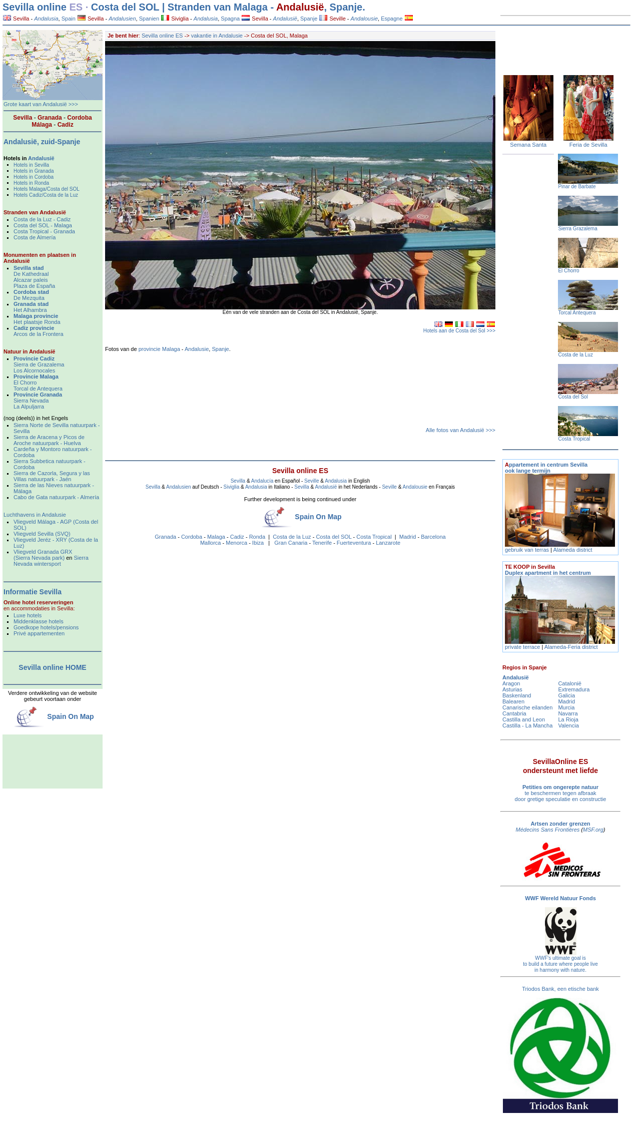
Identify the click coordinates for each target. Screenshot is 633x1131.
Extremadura (573, 689)
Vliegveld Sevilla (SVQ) (42, 534)
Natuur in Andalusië (30, 351)
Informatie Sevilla (33, 592)
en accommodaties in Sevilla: (39, 605)
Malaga (216, 537)
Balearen (513, 701)
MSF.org (593, 830)
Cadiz (237, 537)
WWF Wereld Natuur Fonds (560, 898)
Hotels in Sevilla (31, 165)
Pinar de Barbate (576, 186)
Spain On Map (318, 517)
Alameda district (572, 550)
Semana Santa (528, 145)
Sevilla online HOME (52, 667)
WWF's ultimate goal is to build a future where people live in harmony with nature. (560, 964)
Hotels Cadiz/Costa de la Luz (46, 195)
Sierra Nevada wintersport (51, 561)
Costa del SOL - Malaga (43, 225)
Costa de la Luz (292, 537)
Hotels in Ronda (31, 183)
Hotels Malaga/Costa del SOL (47, 189)
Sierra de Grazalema (39, 364)
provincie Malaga (159, 349)
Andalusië (300, 7)
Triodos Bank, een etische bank (560, 989)
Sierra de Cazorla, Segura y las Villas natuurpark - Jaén (52, 476)
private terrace (523, 647)
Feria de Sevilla (588, 145)
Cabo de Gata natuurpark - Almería (56, 497)
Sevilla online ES (162, 36)
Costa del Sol (572, 397)
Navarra (567, 713)
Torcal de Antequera (38, 389)
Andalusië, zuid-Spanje (42, 142)
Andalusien (178, 487)
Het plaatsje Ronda (37, 322)
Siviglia (175, 19)
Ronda (257, 537)
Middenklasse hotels (39, 621)
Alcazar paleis (31, 280)
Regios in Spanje (524, 667)
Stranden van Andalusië (35, 212)
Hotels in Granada (34, 171)
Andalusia (336, 481)
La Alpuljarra (29, 407)
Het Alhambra (30, 310)
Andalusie (197, 349)
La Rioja (568, 719)
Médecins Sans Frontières (548, 830)
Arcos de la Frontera (39, 334)
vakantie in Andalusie (217, 36)
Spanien (149, 19)
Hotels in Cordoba (34, 177)
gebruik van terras (527, 550)
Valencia (568, 725)
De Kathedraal (31, 274)
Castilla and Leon (523, 719)
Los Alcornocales (34, 370)
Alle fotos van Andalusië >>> (460, 430)
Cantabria (514, 713)
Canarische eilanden (527, 707)
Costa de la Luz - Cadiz (42, 219)
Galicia (566, 695)
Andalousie (415, 487)
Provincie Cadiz (34, 358)
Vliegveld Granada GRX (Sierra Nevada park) (43, 555)
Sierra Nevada (31, 401)
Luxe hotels (28, 615)
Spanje (308, 19)
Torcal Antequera (576, 312)
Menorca (236, 543)
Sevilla (16, 19)
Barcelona (433, 537)
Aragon (511, 683)
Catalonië (569, 683)
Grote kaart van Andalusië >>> (41, 104)
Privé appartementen (39, 633)
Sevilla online (35, 7)
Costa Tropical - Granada (44, 231)
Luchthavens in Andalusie (35, 515)
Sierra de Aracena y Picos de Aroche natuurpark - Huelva (49, 440)
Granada (165, 537)
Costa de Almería (35, 237)
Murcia (566, 707)
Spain (69, 19)
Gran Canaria (290, 543)
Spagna (230, 19)
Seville (332, 19)
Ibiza (258, 543)
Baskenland (516, 695)
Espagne (391, 19)
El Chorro (25, 383)
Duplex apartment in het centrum (548, 570)
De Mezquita (29, 298)
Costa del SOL (333, 537)
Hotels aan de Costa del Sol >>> (459, 330)
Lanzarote (388, 543)
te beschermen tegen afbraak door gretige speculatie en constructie (560, 793)
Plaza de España (34, 286)
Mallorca (210, 543)
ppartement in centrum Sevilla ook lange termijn (546, 468)
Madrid (407, 537)
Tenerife (322, 543)
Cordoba (191, 537)
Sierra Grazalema (577, 228)
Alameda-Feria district (571, 647)
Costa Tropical (373, 537)
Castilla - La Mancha (527, 725)
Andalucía (262, 481)
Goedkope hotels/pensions (46, 627)
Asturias (512, 689)
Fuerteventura (354, 543)
